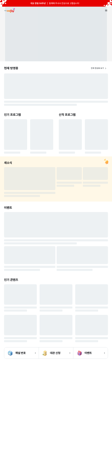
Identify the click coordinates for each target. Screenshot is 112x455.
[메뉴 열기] (106, 10)
